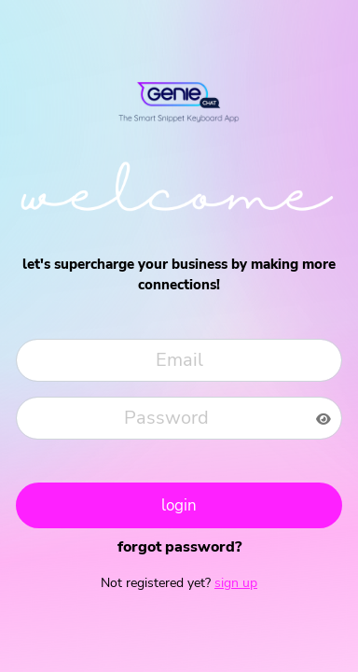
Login (179, 505)
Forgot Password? (179, 547)
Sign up (235, 583)
